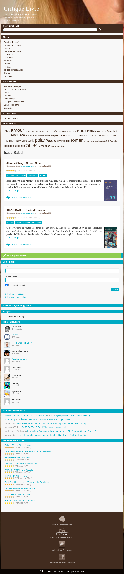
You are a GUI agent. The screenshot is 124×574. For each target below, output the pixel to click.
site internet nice (60, 571)
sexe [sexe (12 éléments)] (106, 140)
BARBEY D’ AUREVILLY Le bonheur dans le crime (45, 427)
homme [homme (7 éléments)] (75, 136)
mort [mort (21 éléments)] (12, 140)
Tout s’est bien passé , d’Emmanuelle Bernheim (27, 482)
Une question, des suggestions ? (18, 305)
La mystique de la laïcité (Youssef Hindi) (71, 415)
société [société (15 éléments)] (8, 145)
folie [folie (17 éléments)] (50, 135)
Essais (7, 48)
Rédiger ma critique (15, 294)
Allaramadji (10, 419)
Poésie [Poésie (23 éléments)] (51, 140)
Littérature (8, 57)
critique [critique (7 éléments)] (59, 131)
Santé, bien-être (11, 105)
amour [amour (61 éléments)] (17, 130)
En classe (8, 76)
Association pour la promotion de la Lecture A (26, 415)
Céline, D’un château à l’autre (18, 445)
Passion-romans (19, 359)
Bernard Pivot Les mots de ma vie (20, 500)
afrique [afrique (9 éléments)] (7, 131)
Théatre (7, 73)
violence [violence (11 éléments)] (45, 146)
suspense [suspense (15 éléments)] (19, 145)
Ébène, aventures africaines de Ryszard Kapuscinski (45, 419)
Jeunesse (8, 54)
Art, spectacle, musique (15, 89)
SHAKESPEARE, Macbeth (17, 457)
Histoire (7, 95)
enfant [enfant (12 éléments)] (113, 131)
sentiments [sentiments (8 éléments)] (99, 141)
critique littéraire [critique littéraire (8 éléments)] (69, 131)
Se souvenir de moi (15, 285)
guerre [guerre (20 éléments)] (57, 135)
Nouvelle (8, 60)
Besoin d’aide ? (11, 118)
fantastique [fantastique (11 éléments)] (31, 135)
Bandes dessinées (12, 42)
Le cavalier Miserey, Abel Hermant (20, 488)
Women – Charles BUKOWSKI (19, 470)
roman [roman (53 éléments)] (77, 140)
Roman (7, 67)
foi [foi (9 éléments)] (46, 136)
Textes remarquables (13, 70)
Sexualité (8, 108)
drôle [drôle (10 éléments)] (107, 131)
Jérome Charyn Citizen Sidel (23, 163)
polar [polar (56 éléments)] (40, 140)
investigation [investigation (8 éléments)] (93, 136)
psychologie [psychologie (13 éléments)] (63, 140)
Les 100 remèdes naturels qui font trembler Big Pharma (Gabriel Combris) (51, 423)
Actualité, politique (12, 86)
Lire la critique (13, 190)
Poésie (7, 64)
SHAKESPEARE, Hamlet (16, 476)
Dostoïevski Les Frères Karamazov (21, 463)
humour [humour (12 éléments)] (83, 135)
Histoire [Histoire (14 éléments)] (67, 135)
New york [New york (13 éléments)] (21, 140)
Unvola (15, 335)
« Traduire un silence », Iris (17, 494)
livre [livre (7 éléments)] (109, 136)
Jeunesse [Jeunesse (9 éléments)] (103, 136)
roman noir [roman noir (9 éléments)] (89, 141)
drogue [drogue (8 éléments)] (101, 131)
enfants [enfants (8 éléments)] (7, 136)
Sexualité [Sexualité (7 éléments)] (113, 141)
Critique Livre (21, 8)
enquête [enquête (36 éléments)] (18, 135)
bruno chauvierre (27, 166)
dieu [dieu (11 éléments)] (95, 131)
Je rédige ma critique (15, 255)
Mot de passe (11, 276)
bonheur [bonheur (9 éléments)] (31, 131)
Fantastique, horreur (13, 51)
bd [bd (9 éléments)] (26, 131)
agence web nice (76, 571)
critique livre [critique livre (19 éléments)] (84, 130)
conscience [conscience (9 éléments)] (41, 131)
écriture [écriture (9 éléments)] (61, 146)
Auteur (8, 267)
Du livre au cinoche (13, 45)
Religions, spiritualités (14, 102)
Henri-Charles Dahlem (22, 343)
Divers (7, 92)
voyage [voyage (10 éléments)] (54, 146)
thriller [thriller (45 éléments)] (31, 145)
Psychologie (9, 98)
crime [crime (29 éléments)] (51, 130)
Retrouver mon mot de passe (19, 297)
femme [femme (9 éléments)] (41, 136)
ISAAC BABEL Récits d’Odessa (25, 210)
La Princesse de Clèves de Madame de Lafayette (28, 451)
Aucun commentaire (21, 197)
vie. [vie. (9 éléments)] (39, 146)
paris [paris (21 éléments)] (30, 140)
